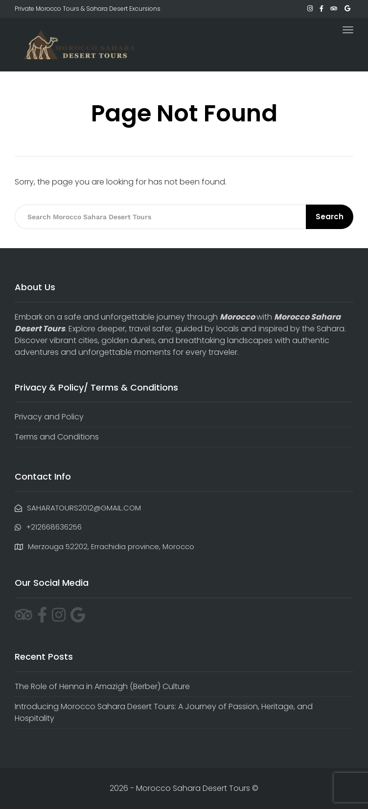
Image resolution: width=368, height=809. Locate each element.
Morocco (237, 317)
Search (330, 216)
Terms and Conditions (57, 436)
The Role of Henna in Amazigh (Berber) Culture (102, 686)
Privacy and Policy (49, 416)
